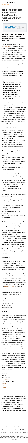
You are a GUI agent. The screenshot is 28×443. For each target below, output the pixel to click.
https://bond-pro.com (9, 286)
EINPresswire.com (6, 46)
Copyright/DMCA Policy (7, 432)
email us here (5, 379)
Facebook (4, 383)
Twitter (3, 385)
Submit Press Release (8, 430)
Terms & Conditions (20, 430)
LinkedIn (3, 387)
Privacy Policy (18, 432)
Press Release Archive (16, 427)
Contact (25, 432)
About (7, 427)
